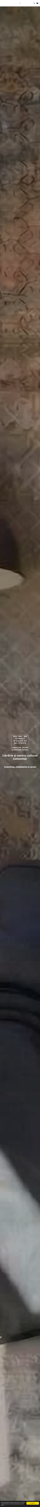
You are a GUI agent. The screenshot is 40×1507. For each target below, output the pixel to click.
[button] (2, 3)
